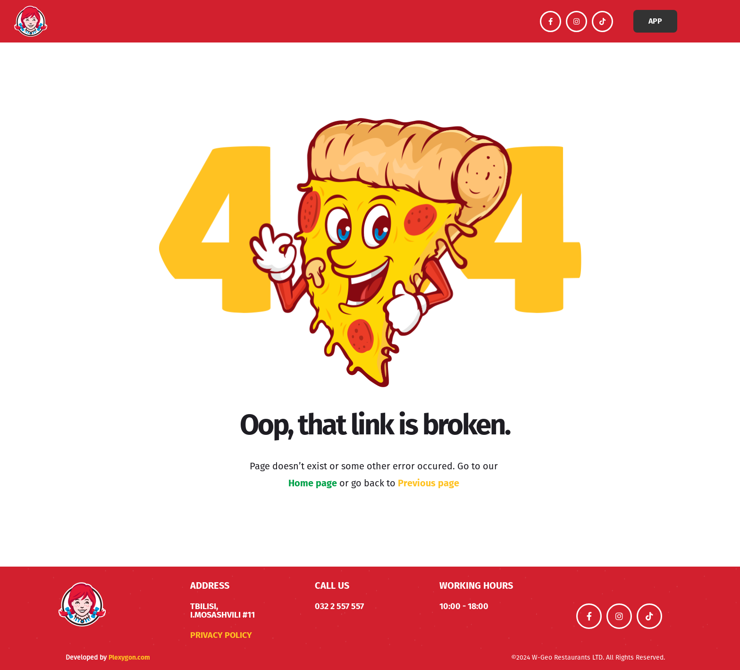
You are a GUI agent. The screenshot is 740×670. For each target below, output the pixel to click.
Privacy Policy (221, 635)
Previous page (428, 483)
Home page (312, 483)
